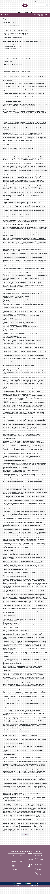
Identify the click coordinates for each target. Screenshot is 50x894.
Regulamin (6, 14)
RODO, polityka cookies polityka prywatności (14, 866)
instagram (30, 859)
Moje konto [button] (38, 1)
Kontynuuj (25, 834)
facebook (30, 857)
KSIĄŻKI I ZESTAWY (40, 10)
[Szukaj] (40, 5)
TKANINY (19, 12)
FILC (31, 12)
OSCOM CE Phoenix (34, 885)
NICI (7, 10)
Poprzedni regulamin (31, 105)
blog (29, 861)
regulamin (14, 857)
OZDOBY (26, 12)
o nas (21, 855)
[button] (45, 1)
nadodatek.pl (22, 885)
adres (21, 857)
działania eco (22, 861)
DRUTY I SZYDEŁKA (29, 10)
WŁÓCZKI (12, 10)
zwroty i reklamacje (14, 861)
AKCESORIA (19, 10)
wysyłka (13, 855)
